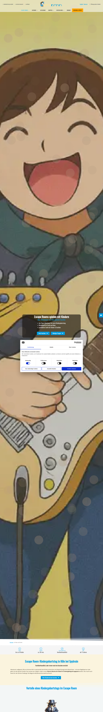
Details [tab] (51, 347)
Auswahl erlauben (51, 368)
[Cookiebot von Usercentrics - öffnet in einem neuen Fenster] (75, 343)
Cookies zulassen (71, 368)
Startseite (11, 642)
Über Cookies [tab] (72, 347)
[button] (30, 10)
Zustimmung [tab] (30, 347)
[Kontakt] (101, 315)
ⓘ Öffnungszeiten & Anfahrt (95, 4)
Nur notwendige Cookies (31, 368)
